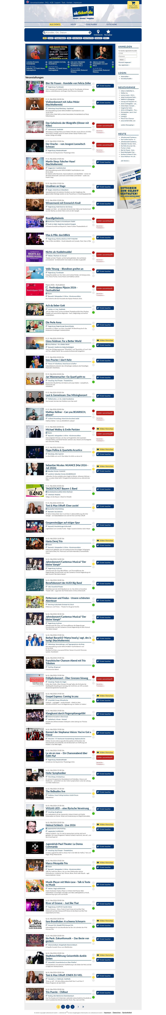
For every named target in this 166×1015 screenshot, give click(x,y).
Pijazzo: (49, 293)
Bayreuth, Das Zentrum (55, 511)
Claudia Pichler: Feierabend (32, 63)
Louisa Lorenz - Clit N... (128, 95)
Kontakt (69, 2)
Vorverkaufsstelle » (126, 78)
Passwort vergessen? (125, 62)
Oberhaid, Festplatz (54, 494)
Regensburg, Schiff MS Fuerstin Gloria (60, 907)
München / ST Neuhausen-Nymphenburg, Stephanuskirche (66, 738)
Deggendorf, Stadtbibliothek (57, 168)
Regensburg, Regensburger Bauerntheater (61, 326)
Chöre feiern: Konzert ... (128, 106)
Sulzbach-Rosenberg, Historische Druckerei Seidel (63, 418)
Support (57, 2)
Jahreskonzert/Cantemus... (129, 137)
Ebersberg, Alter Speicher (56, 454)
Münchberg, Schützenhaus (56, 777)
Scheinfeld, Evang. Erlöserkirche (58, 700)
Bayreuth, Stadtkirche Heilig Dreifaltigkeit (61, 347)
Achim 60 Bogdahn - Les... (129, 104)
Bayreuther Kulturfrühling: (55, 509)
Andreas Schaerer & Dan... (129, 154)
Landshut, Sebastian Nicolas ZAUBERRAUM (62, 474)
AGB (51, 2)
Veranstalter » (125, 76)
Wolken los (124, 93)
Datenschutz (117, 1013)
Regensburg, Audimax (55, 568)
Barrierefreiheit (127, 1013)
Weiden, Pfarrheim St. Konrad (57, 256)
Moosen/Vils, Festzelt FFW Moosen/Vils (60, 925)
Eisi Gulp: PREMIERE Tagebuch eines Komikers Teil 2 (78, 64)
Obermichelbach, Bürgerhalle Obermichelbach (62, 945)
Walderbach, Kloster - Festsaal (57, 719)
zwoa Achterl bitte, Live (128, 121)
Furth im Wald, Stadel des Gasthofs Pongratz (62, 224)
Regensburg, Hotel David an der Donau (60, 207)
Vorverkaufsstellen (37, 2)
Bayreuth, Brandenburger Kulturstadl (59, 526)
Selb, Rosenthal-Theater (55, 587)
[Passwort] (128, 56)
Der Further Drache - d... (128, 139)
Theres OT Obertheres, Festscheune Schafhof (62, 364)
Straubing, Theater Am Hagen (57, 682)
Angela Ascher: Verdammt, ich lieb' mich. (100, 64)
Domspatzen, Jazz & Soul (129, 112)
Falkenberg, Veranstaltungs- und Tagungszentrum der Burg (66, 644)
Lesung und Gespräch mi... (129, 101)
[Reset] (89, 32)
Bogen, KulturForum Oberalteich (58, 190)
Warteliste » (99, 131)
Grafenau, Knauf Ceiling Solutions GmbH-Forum (63, 795)
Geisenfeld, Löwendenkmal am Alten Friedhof (62, 962)
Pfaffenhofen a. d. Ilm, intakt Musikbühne (61, 399)
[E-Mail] (128, 53)
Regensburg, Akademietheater (57, 150)
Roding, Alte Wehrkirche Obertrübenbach (61, 996)
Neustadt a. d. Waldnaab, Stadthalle (59, 979)
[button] (122, 59)
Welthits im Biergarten (128, 99)
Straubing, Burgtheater (55, 812)
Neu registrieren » (124, 65)
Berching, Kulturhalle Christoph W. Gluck (61, 604)
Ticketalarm (91, 24)
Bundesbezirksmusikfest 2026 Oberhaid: (59, 492)
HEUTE (73, 24)
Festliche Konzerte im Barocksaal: (57, 717)
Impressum (78, 2)
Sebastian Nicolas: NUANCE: (55, 471)
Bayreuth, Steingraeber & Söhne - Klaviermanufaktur (64, 296)
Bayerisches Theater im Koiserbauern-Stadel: (60, 221)
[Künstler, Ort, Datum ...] (67, 32)
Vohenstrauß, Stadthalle (55, 129)
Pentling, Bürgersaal (54, 667)
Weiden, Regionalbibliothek (56, 888)
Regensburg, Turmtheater (56, 87)
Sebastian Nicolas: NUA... (129, 144)
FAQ (47, 2)
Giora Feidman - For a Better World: (58, 344)
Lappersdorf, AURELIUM (55, 831)
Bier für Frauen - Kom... (128, 150)
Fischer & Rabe (125, 148)
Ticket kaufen (104, 86)
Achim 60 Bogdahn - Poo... (129, 110)
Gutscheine (112, 24)
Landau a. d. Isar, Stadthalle (56, 309)
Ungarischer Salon (126, 108)
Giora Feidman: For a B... (128, 156)
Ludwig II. (124, 114)
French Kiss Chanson (127, 118)
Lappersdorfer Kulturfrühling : (56, 828)
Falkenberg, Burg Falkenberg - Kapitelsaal (61, 108)
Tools (63, 2)
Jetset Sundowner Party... (129, 97)
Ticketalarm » (100, 132)
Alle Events (55, 24)
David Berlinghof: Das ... (128, 152)
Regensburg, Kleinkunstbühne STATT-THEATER (63, 239)
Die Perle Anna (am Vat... (128, 146)
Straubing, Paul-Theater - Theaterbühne (60, 380)
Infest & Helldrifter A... (128, 91)
